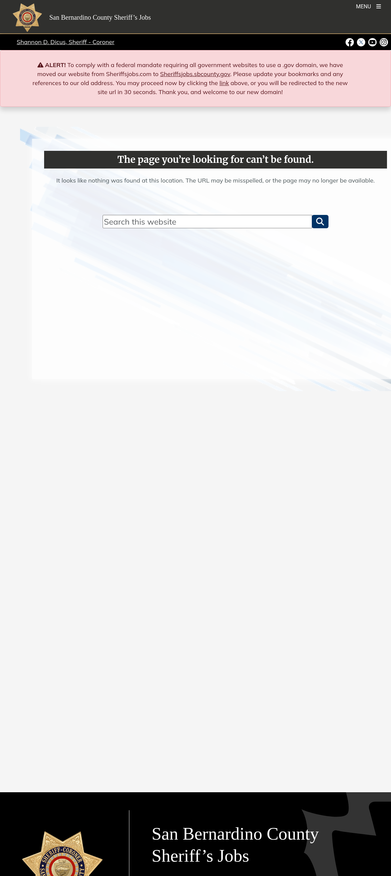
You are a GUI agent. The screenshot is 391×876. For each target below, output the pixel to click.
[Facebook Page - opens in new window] (351, 41)
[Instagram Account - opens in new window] (383, 41)
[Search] (207, 221)
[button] (320, 221)
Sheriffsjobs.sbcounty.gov (195, 74)
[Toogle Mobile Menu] (368, 6)
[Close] (376, 65)
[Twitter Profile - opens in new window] (361, 41)
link (224, 83)
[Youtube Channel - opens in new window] (372, 41)
